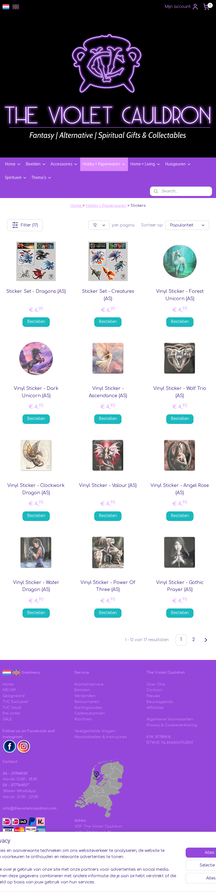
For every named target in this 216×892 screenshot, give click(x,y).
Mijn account (182, 6)
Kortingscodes (88, 708)
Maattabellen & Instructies (101, 737)
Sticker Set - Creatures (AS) (108, 295)
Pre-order (12, 713)
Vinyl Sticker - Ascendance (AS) (108, 392)
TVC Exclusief (15, 702)
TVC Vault (12, 708)
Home (13, 164)
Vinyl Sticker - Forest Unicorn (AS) (180, 295)
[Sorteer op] (187, 225)
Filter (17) (25, 225)
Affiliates (155, 708)
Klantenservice (89, 684)
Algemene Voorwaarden (170, 719)
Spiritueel (16, 178)
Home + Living (145, 164)
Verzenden (85, 696)
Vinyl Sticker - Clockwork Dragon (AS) (36, 489)
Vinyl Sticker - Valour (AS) (108, 485)
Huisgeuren (178, 164)
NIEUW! (9, 690)
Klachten (83, 719)
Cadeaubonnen (90, 713)
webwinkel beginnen (174, 872)
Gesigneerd (13, 696)
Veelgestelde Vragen (95, 731)
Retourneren (87, 702)
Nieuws (153, 696)
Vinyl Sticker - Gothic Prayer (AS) (180, 586)
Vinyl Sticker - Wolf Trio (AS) (179, 392)
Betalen (82, 690)
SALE (7, 719)
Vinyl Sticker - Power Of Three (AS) (107, 586)
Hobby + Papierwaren (104, 164)
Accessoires (64, 164)
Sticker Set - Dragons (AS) (36, 291)
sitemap (140, 872)
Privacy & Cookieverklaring (172, 725)
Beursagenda (160, 702)
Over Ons (156, 684)
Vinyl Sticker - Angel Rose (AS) (179, 489)
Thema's (42, 178)
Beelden (36, 164)
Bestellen (36, 322)
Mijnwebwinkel (108, 882)
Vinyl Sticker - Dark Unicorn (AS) (36, 392)
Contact (154, 690)
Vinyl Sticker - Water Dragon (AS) (36, 586)
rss (152, 872)
